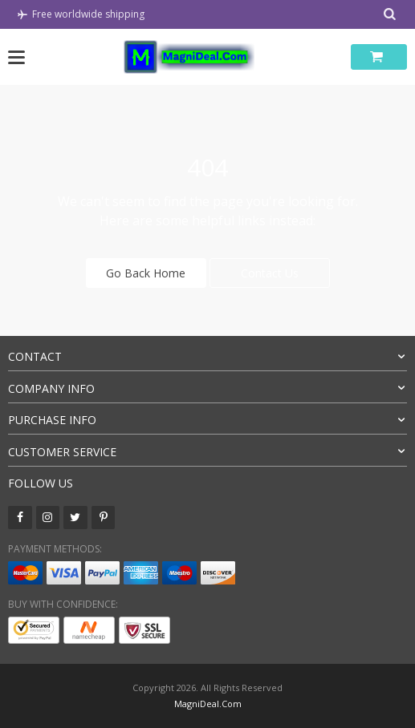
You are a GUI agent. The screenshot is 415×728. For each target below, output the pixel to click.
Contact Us (270, 273)
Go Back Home (145, 273)
